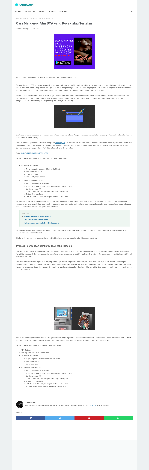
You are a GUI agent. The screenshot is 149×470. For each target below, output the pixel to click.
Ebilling (54, 8)
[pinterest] (65, 440)
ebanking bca (60, 148)
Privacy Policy (76, 462)
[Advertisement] (55, 306)
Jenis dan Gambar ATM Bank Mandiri (36, 231)
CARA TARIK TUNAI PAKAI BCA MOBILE (35, 161)
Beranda (19, 8)
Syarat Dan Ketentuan (99, 462)
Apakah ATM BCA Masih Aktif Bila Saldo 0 (37, 227)
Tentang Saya (65, 462)
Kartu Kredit (32, 8)
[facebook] (26, 440)
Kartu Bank (77, 467)
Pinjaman (64, 8)
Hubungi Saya (54, 462)
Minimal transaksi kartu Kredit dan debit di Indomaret (41, 234)
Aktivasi (43, 8)
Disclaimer (86, 462)
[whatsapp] (84, 440)
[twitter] (45, 440)
